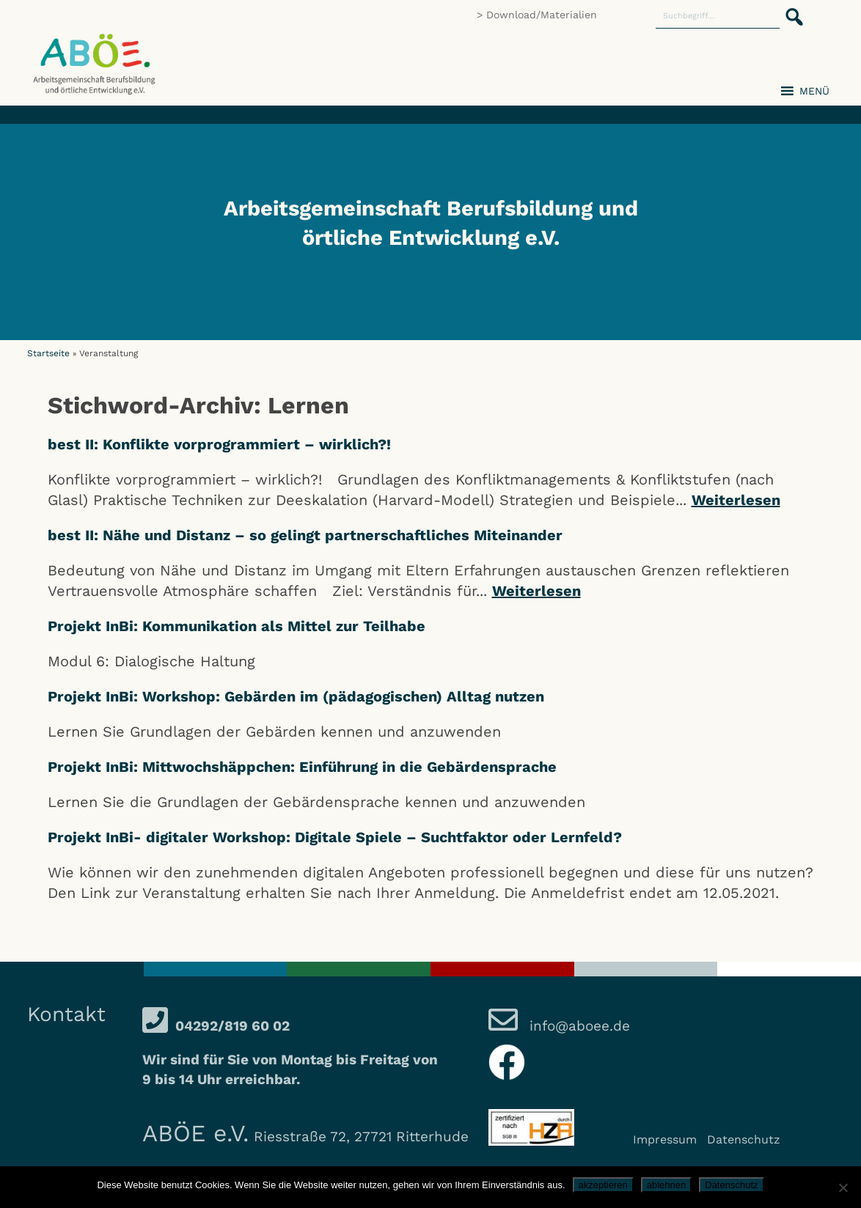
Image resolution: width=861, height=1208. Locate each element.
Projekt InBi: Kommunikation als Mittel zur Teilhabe (236, 626)
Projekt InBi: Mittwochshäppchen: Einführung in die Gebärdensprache (302, 767)
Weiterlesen (736, 500)
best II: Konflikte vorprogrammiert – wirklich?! (219, 444)
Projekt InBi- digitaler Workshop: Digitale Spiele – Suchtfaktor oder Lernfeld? (335, 837)
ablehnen (666, 1184)
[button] (790, 8)
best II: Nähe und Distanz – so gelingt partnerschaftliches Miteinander (305, 535)
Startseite (48, 353)
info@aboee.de (577, 1025)
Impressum (665, 1139)
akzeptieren (603, 1184)
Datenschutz (743, 1139)
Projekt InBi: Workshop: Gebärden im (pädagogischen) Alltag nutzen (296, 696)
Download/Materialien (541, 15)
